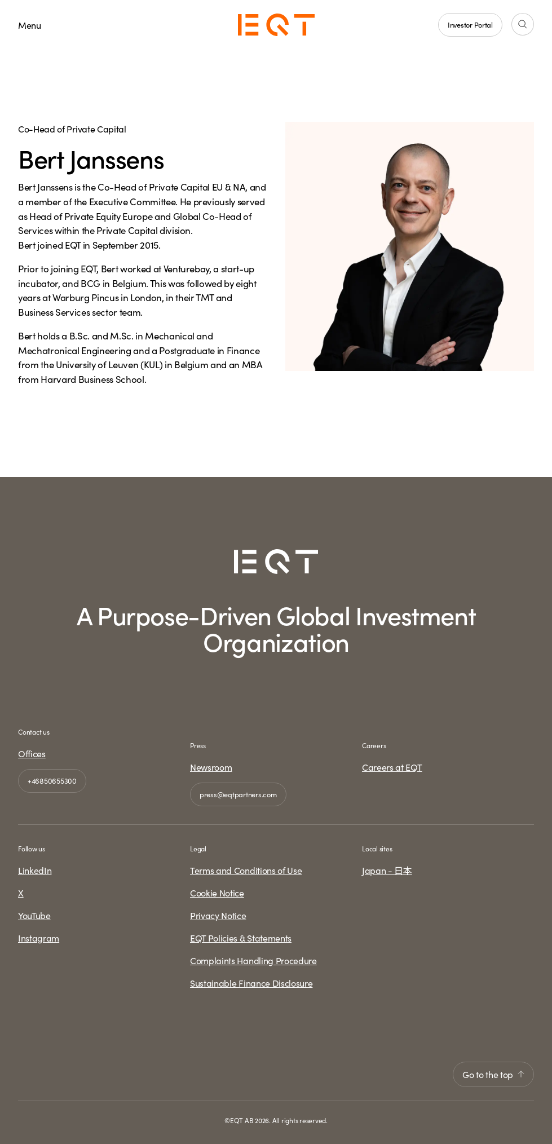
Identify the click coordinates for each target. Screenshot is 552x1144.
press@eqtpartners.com (238, 794)
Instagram (38, 937)
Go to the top (493, 1074)
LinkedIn (34, 870)
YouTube (34, 915)
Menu (29, 25)
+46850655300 (52, 780)
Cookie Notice (217, 892)
